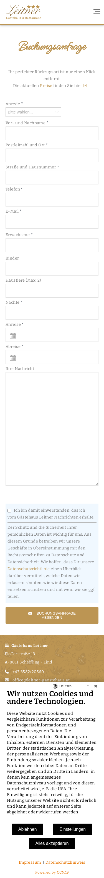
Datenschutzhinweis (65, 862)
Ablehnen (27, 829)
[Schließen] (96, 686)
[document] (52, 756)
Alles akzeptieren (52, 843)
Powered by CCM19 (52, 872)
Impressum (30, 862)
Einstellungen (72, 829)
